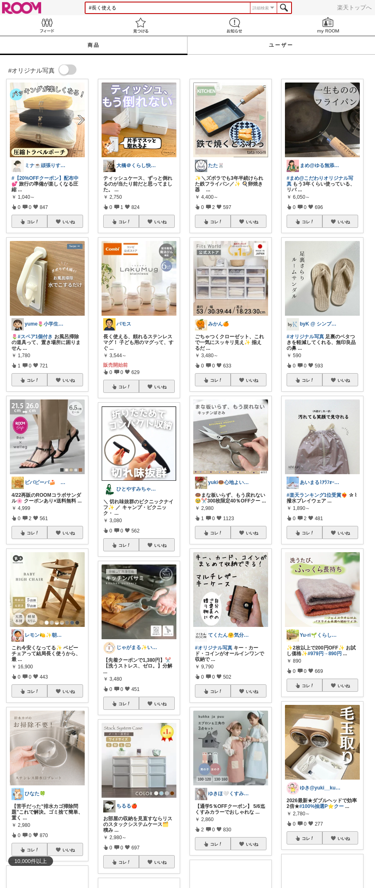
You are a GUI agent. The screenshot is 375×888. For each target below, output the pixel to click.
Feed (47, 25)
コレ (33, 222)
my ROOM (328, 25)
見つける (141, 25)
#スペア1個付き (35, 337)
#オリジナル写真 (213, 648)
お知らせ (234, 25)
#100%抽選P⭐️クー (321, 806)
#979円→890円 (325, 653)
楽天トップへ (354, 7)
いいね (68, 222)
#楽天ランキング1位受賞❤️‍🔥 (317, 495)
